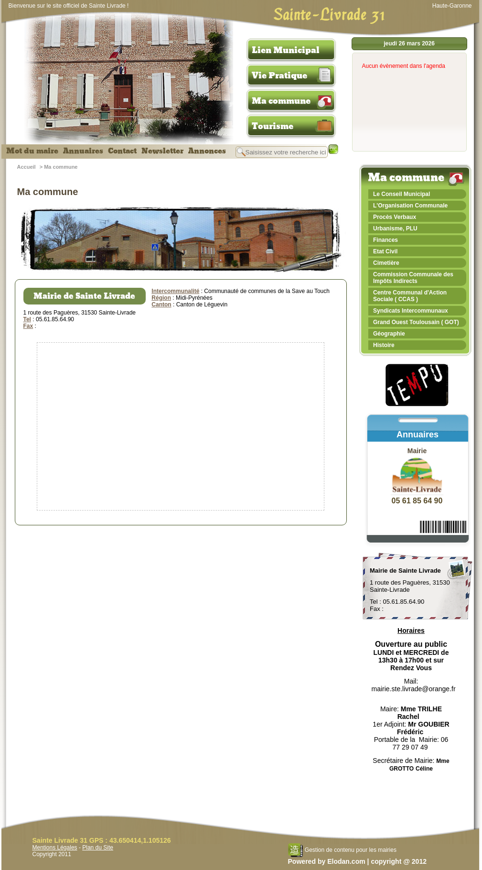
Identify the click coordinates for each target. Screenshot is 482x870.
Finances (385, 240)
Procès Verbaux (394, 217)
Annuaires (83, 151)
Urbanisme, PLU (395, 228)
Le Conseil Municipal (401, 194)
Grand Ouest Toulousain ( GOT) (416, 322)
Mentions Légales (54, 847)
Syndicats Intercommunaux (410, 310)
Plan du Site (97, 847)
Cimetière (386, 263)
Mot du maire (32, 151)
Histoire (384, 345)
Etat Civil (385, 251)
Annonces (207, 151)
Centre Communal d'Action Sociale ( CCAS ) (410, 296)
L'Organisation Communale (410, 205)
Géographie (389, 333)
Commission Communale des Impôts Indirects (413, 277)
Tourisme (272, 126)
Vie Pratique (279, 75)
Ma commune (281, 101)
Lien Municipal (286, 50)
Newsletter (162, 151)
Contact (122, 151)
